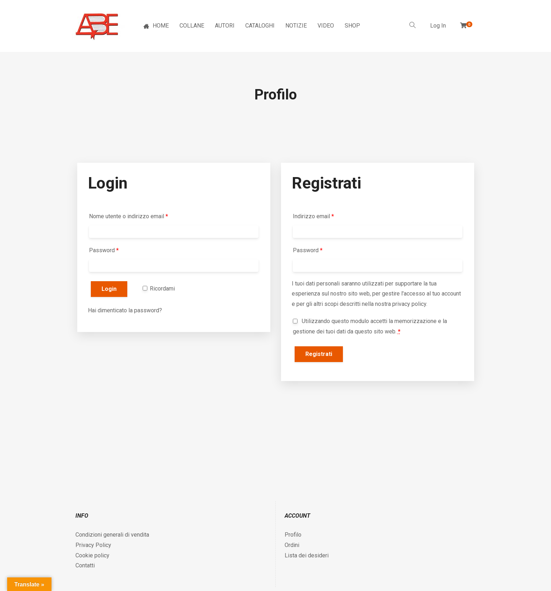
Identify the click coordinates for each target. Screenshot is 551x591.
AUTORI (225, 25)
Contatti (85, 565)
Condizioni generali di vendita (112, 534)
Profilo (293, 534)
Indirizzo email (313, 216)
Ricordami (159, 288)
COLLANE (191, 25)
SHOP (352, 25)
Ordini (292, 545)
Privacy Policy (93, 545)
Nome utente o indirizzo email (128, 216)
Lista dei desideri (307, 555)
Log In (438, 25)
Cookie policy (92, 555)
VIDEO (326, 25)
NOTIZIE (296, 25)
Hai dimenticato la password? (125, 310)
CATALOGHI (260, 25)
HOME (156, 25)
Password (104, 250)
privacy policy (409, 304)
